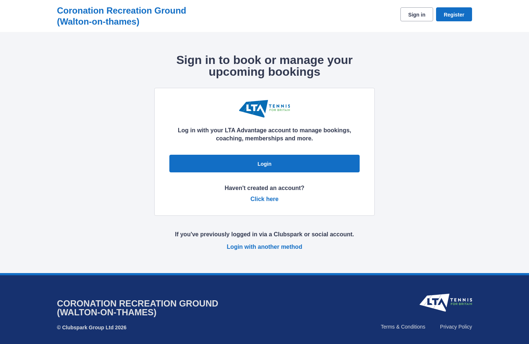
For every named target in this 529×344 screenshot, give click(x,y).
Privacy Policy (456, 327)
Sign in (416, 15)
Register (454, 15)
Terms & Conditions (403, 327)
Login (264, 164)
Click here (264, 199)
